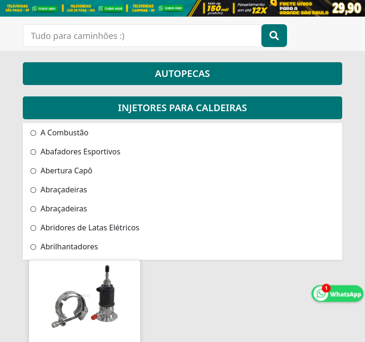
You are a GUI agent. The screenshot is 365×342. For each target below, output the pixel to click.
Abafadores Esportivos (75, 151)
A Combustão (59, 132)
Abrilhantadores (64, 246)
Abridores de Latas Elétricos (84, 227)
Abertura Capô (61, 170)
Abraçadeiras (58, 189)
